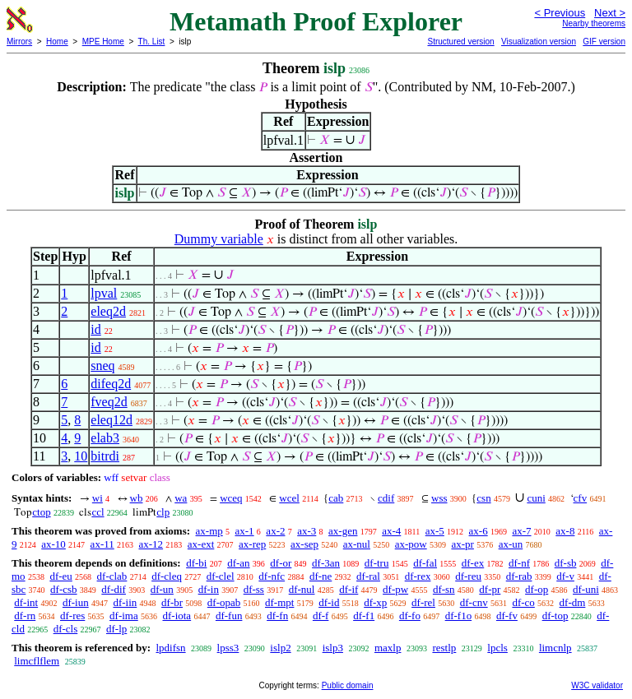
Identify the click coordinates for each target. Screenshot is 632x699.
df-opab (223, 602)
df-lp (116, 629)
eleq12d (111, 420)
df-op (536, 589)
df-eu (60, 576)
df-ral (368, 576)
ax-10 (53, 544)
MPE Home (103, 41)
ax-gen (342, 531)
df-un (162, 589)
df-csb (63, 589)
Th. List (151, 41)
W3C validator (597, 685)
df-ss (254, 589)
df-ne (320, 576)
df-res (72, 615)
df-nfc (271, 576)
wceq (231, 498)
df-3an (326, 563)
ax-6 (478, 531)
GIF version (604, 41)
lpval (104, 293)
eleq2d (108, 311)
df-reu (468, 576)
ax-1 (244, 531)
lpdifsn (170, 647)
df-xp (375, 602)
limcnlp (555, 647)
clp (163, 512)
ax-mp (209, 531)
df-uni (586, 589)
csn (483, 498)
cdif (386, 498)
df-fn (277, 615)
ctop (41, 512)
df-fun (229, 615)
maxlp (388, 647)
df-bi (196, 563)
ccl (97, 512)
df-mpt (279, 602)
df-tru (377, 563)
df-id (328, 602)
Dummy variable (218, 239)
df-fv (507, 615)
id (95, 329)
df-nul (302, 589)
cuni (536, 498)
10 (80, 456)
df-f (321, 615)
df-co (523, 602)
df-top (555, 615)
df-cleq (166, 576)
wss (439, 498)
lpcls (497, 647)
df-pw (395, 589)
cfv (581, 498)
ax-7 (521, 531)
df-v (565, 576)
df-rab (519, 576)
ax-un (511, 544)
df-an (238, 563)
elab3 (105, 438)
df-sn (444, 589)
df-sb (566, 563)
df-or (280, 563)
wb (136, 498)
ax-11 (102, 544)
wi (97, 498)
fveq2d (109, 402)
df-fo (410, 615)
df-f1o (458, 615)
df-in (208, 589)
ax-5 (434, 531)
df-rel (423, 602)
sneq (102, 366)
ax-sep (304, 544)
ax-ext (201, 544)
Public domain (348, 685)
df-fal (425, 563)
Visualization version (538, 41)
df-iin (125, 602)
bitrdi (105, 456)
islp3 (333, 647)
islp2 (280, 647)
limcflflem (36, 661)
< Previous (559, 13)
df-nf (519, 563)
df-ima (123, 615)
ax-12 (150, 544)
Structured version (460, 41)
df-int (26, 602)
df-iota (176, 615)
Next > (609, 13)
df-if (348, 589)
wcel (289, 498)
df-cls (65, 629)
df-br (172, 602)
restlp (444, 647)
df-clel (221, 576)
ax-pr (462, 544)
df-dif (113, 589)
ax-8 (564, 531)
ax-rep (252, 544)
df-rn (24, 615)
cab (335, 498)
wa (180, 498)
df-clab (112, 576)
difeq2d (111, 384)
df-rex (418, 576)
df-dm (573, 602)
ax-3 (306, 531)
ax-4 (391, 531)
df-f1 (363, 615)
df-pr (489, 589)
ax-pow (411, 544)
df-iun (76, 602)
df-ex (473, 563)
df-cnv (474, 602)
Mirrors (19, 41)
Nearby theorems (593, 23)
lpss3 (228, 647)
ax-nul (356, 544)
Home (57, 41)
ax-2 (275, 531)
